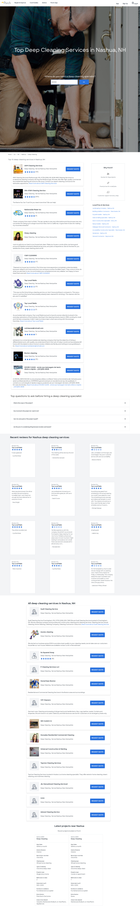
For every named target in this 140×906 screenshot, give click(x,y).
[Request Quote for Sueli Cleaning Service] (97, 612)
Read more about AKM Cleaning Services (43, 183)
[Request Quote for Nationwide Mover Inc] (73, 213)
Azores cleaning (47, 632)
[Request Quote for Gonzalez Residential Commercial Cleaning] (97, 738)
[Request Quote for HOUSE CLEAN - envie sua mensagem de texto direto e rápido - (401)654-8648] (73, 370)
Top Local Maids (30, 280)
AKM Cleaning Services (33, 166)
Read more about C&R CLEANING (38, 273)
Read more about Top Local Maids (31, 321)
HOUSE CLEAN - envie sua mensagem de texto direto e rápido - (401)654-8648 (42, 368)
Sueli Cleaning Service (49, 609)
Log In (135, 3)
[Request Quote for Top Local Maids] (73, 283)
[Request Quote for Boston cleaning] (73, 356)
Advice (44, 3)
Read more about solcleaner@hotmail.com (30, 346)
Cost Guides (34, 3)
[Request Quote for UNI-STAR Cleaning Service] (73, 194)
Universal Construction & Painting (54, 749)
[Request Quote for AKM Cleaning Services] (73, 169)
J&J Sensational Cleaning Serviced (54, 784)
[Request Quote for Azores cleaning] (97, 635)
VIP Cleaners (46, 700)
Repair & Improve (20, 3)
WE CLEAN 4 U (46, 721)
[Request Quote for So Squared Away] (97, 656)
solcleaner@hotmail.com (33, 328)
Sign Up (125, 3)
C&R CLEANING (30, 255)
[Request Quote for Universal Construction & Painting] (97, 752)
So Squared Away (47, 653)
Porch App (54, 3)
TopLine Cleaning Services (51, 763)
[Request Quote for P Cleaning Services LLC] (97, 670)
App (117, 3)
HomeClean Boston (48, 681)
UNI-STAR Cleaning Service (35, 191)
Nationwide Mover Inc (32, 210)
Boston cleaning (30, 353)
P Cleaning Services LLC (50, 667)
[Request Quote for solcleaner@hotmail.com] (73, 331)
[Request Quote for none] (97, 801)
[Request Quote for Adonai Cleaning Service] (97, 815)
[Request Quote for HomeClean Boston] (97, 684)
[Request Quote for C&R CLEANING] (73, 259)
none (42, 798)
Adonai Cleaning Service (50, 812)
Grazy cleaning (30, 233)
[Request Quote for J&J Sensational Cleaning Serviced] (97, 787)
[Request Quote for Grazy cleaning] (73, 236)
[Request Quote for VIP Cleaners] (97, 703)
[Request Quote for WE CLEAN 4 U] (97, 724)
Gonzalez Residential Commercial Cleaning (57, 735)
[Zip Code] (64, 82)
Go (84, 82)
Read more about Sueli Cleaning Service (95, 624)
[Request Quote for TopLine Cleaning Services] (97, 766)
